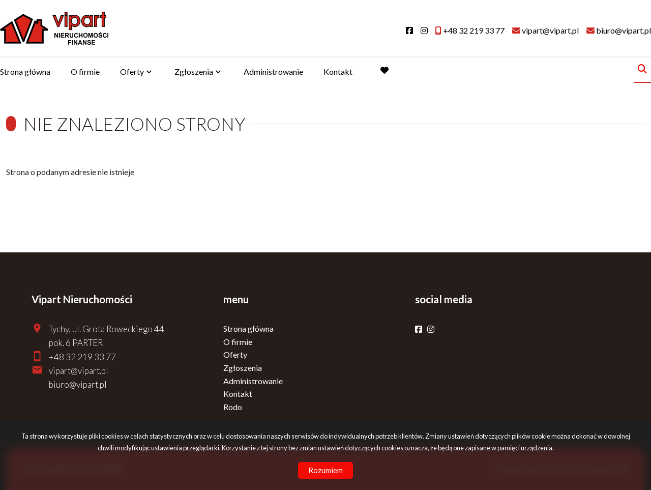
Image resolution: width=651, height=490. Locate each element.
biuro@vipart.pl (78, 384)
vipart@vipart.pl (78, 370)
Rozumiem (325, 470)
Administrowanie (273, 71)
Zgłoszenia (193, 71)
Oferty (132, 71)
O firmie (85, 71)
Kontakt (337, 71)
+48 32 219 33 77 (82, 357)
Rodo (232, 407)
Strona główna (25, 71)
